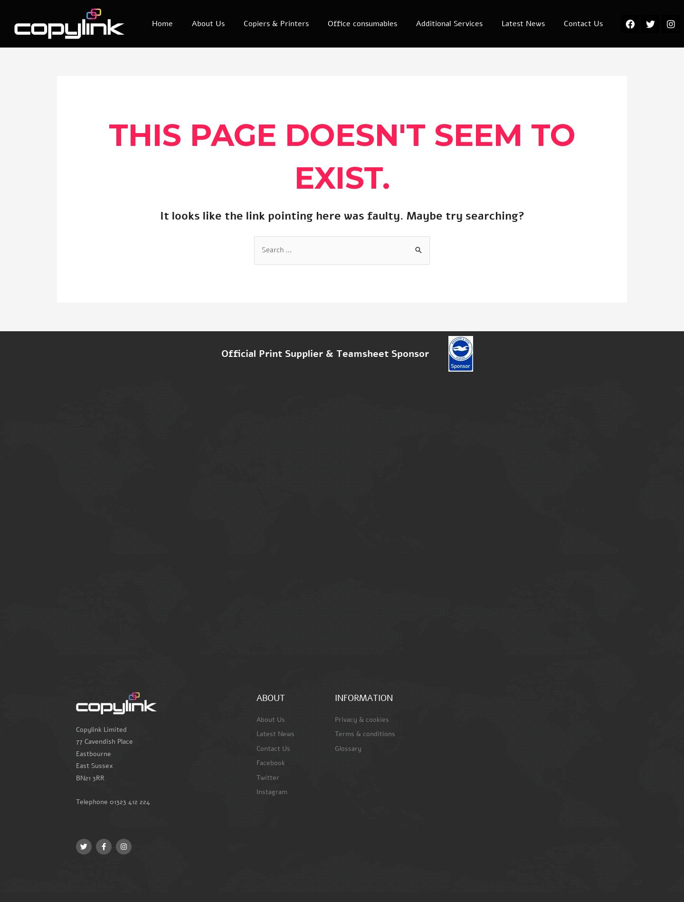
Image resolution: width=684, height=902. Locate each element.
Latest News (523, 24)
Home (162, 24)
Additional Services (449, 24)
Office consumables (362, 24)
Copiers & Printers (276, 24)
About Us (208, 24)
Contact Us (583, 24)
